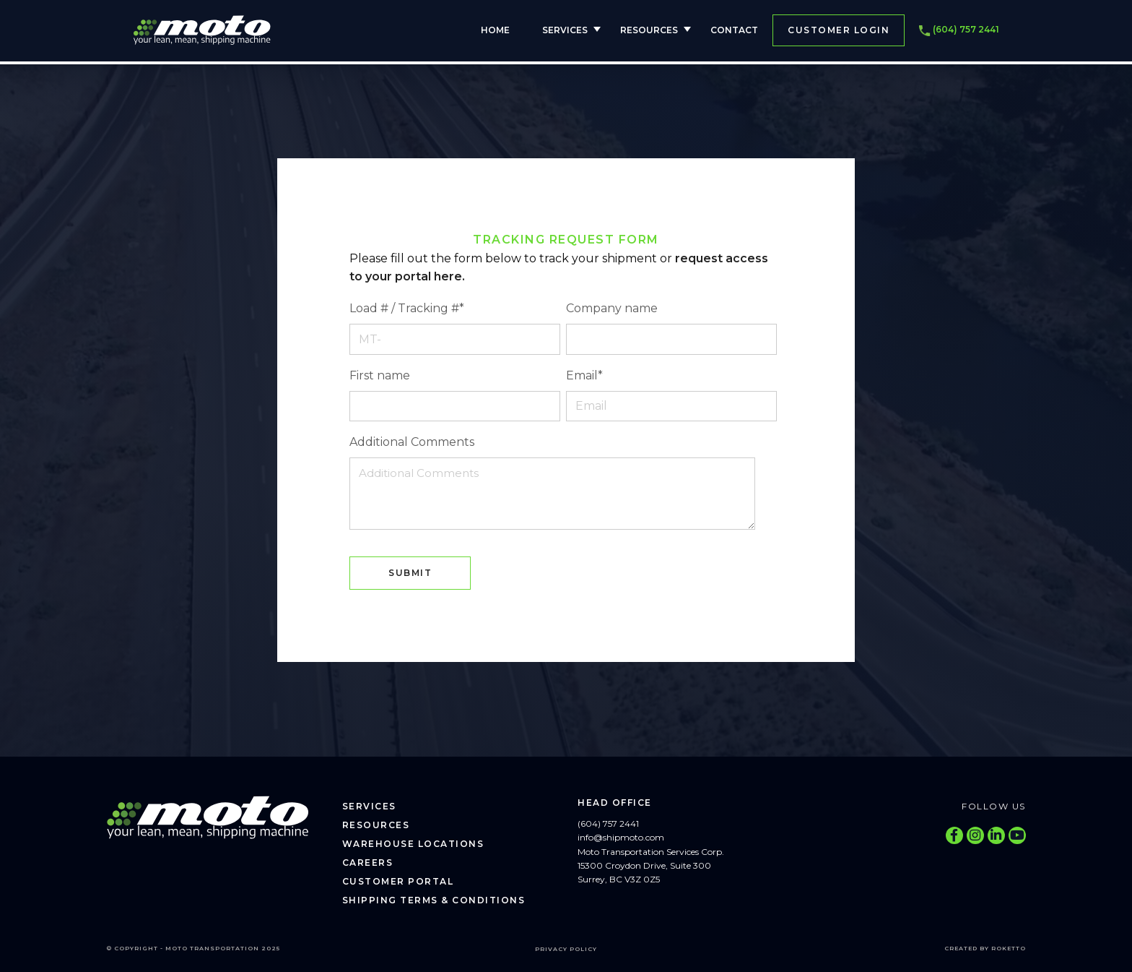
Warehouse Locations (413, 843)
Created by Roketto (985, 948)
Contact (734, 30)
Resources (649, 30)
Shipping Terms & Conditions (434, 900)
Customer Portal (398, 881)
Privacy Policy (566, 948)
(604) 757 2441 (959, 30)
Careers (367, 862)
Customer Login (838, 30)
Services (565, 30)
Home (495, 30)
